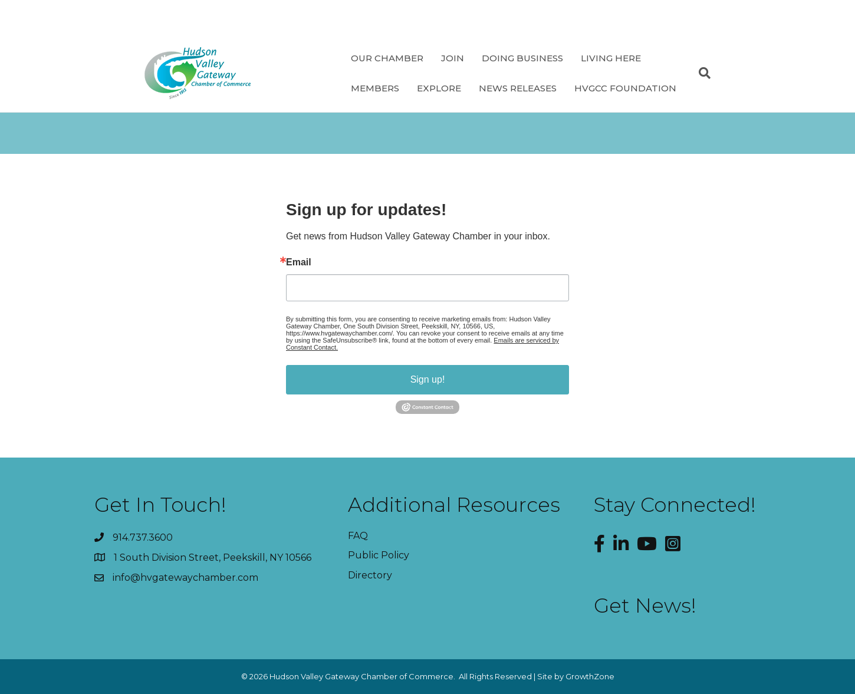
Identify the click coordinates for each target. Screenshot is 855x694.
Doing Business (522, 58)
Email (298, 262)
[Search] (700, 73)
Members (375, 88)
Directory (370, 575)
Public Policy (378, 555)
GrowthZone (589, 676)
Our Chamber (387, 58)
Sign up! (427, 379)
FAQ (358, 535)
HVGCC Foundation (625, 88)
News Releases (518, 88)
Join (452, 58)
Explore (439, 88)
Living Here (611, 58)
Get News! (645, 605)
